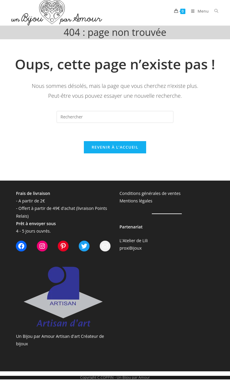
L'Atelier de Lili (133, 240)
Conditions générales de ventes (150, 193)
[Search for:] (214, 11)
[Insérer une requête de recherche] (115, 117)
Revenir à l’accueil (115, 147)
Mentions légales (135, 201)
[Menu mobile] (198, 11)
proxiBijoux (130, 248)
